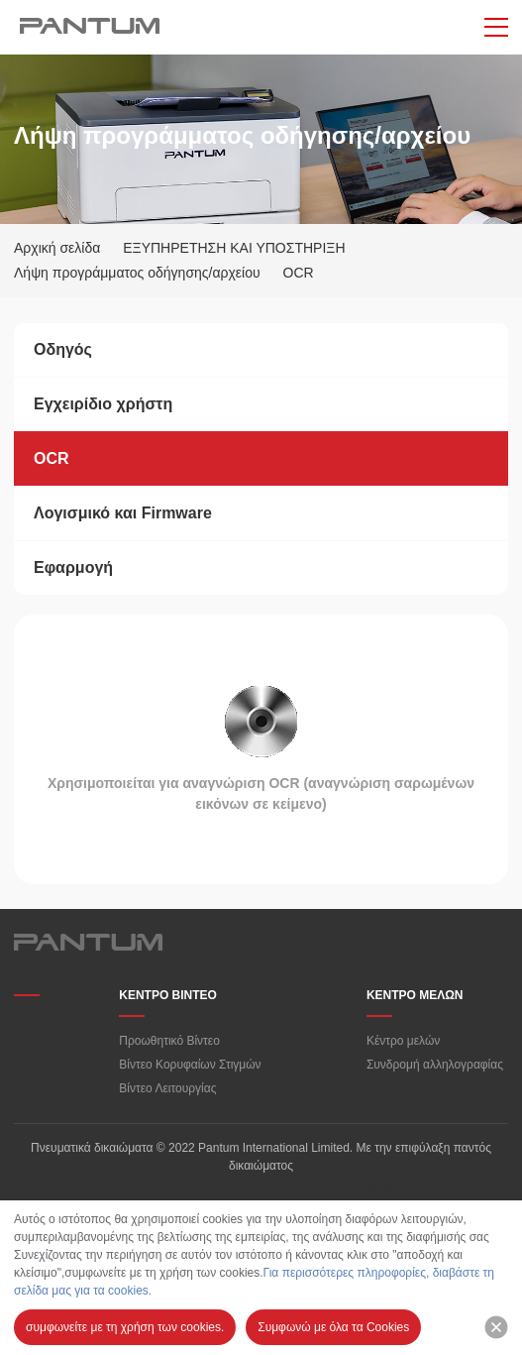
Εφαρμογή (73, 567)
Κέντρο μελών (403, 1041)
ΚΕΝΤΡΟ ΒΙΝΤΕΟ (168, 995)
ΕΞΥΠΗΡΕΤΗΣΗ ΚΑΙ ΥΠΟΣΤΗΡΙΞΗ (234, 248)
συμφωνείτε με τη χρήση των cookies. (125, 1327)
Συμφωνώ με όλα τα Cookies (333, 1327)
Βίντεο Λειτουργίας (167, 1088)
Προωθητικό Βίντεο (169, 1041)
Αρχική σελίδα (57, 248)
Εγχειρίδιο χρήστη (103, 403)
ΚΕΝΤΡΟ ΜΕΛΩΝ (415, 995)
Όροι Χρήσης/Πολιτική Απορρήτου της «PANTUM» (196, 1189)
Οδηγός (63, 349)
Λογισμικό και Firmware (123, 513)
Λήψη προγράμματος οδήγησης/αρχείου (137, 273)
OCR (51, 458)
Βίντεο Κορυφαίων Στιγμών (190, 1065)
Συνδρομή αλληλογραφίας (434, 1065)
